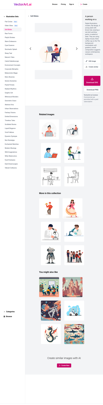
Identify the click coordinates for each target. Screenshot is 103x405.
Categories (10, 312)
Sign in (71, 4)
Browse (54, 4)
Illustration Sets (12, 16)
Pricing (63, 4)
